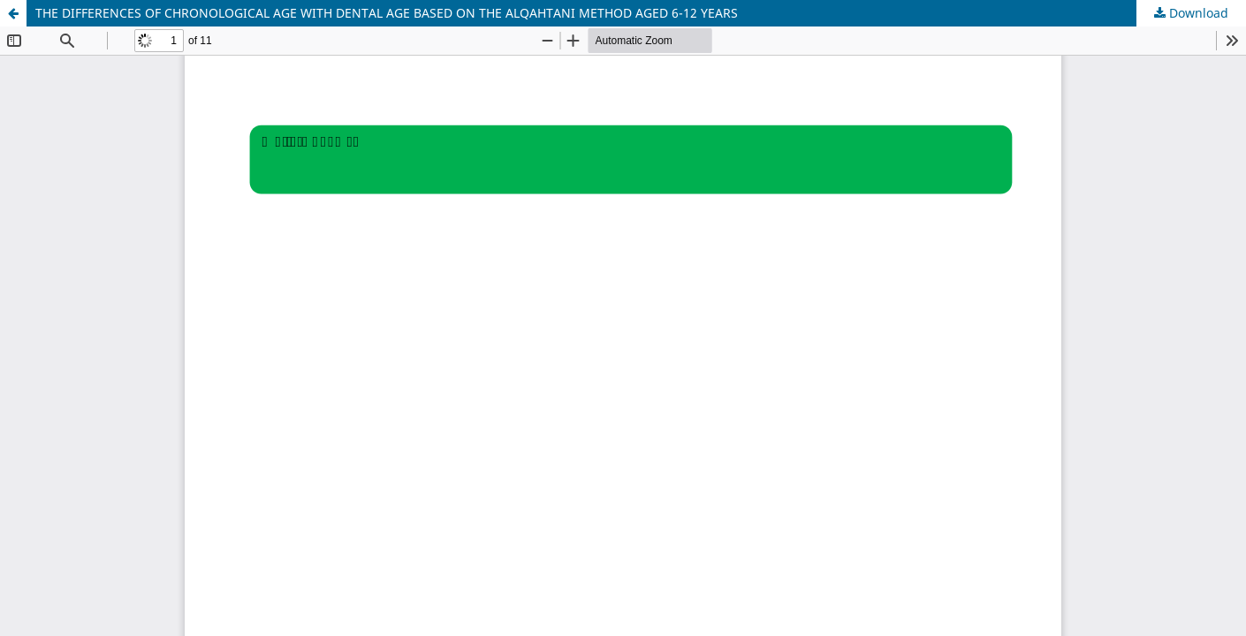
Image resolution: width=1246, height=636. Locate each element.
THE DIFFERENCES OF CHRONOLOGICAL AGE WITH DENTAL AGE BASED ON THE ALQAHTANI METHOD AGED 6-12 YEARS (386, 12)
